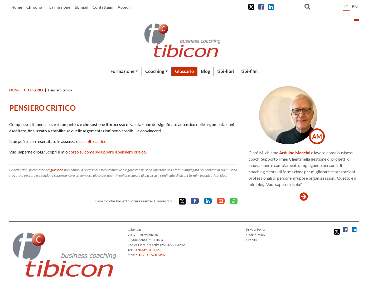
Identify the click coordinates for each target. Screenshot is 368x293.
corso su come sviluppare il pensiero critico (107, 151)
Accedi (124, 7)
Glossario (184, 71)
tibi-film (249, 71)
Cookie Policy (255, 235)
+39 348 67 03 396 (152, 255)
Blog (205, 71)
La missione (59, 7)
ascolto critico (93, 141)
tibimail (81, 7)
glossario (56, 170)
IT (346, 6)
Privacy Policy (255, 229)
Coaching (154, 71)
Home (16, 7)
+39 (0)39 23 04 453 (147, 250)
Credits (251, 240)
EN (355, 6)
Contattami (103, 7)
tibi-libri (225, 71)
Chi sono (34, 7)
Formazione (122, 71)
